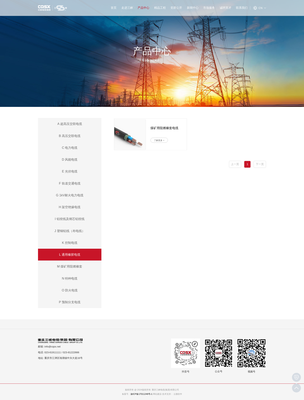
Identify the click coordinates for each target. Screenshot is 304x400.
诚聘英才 (225, 7)
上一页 (235, 164)
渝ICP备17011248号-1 (141, 394)
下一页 (260, 164)
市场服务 (209, 7)
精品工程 (160, 7)
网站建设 (157, 394)
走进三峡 (127, 7)
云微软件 (178, 394)
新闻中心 (193, 7)
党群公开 (176, 7)
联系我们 (242, 7)
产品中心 (143, 7)
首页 (114, 7)
